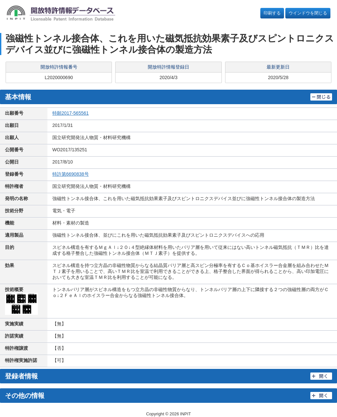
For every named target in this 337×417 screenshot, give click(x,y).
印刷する (272, 13)
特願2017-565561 (70, 113)
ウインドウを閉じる (308, 13)
